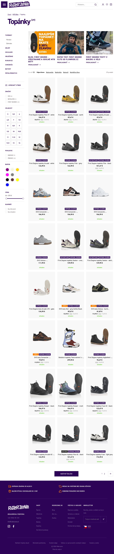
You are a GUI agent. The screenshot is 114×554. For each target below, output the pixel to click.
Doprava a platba (73, 510)
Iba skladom (10, 212)
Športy (38, 510)
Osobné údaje (53, 543)
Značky (54, 518)
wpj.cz (60, 549)
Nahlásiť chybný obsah (22, 543)
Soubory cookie (94, 543)
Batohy (38, 522)
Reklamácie (71, 518)
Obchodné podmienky (39, 543)
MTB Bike (15, 15)
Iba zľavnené (10, 209)
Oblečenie (39, 514)
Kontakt (70, 522)
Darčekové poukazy (42, 530)
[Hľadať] (96, 5)
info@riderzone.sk (13, 522)
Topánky (38, 518)
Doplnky (38, 526)
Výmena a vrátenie (73, 514)
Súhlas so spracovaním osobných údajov (73, 543)
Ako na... (54, 514)
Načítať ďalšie (66, 474)
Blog (53, 510)
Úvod (9, 15)
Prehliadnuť (33, 65)
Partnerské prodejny (74, 526)
